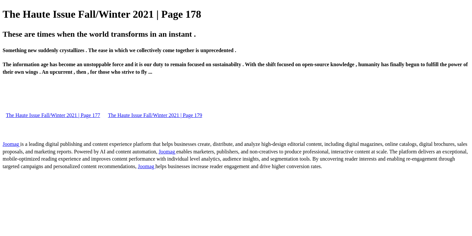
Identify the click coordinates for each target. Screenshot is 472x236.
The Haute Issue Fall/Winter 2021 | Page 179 (155, 115)
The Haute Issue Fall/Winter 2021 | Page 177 (53, 115)
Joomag (11, 144)
